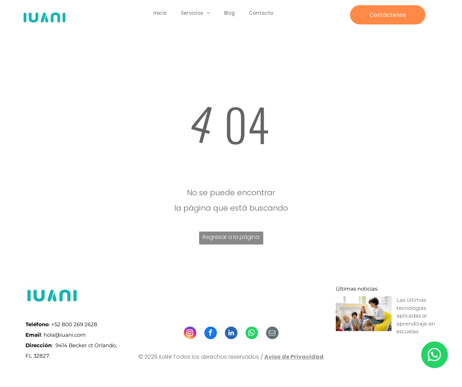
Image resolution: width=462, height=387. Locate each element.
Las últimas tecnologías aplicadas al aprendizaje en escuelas (415, 316)
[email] (272, 334)
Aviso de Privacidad (294, 357)
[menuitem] (160, 13)
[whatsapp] (251, 334)
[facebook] (210, 334)
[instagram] (190, 334)
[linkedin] (231, 334)
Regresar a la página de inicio (231, 238)
